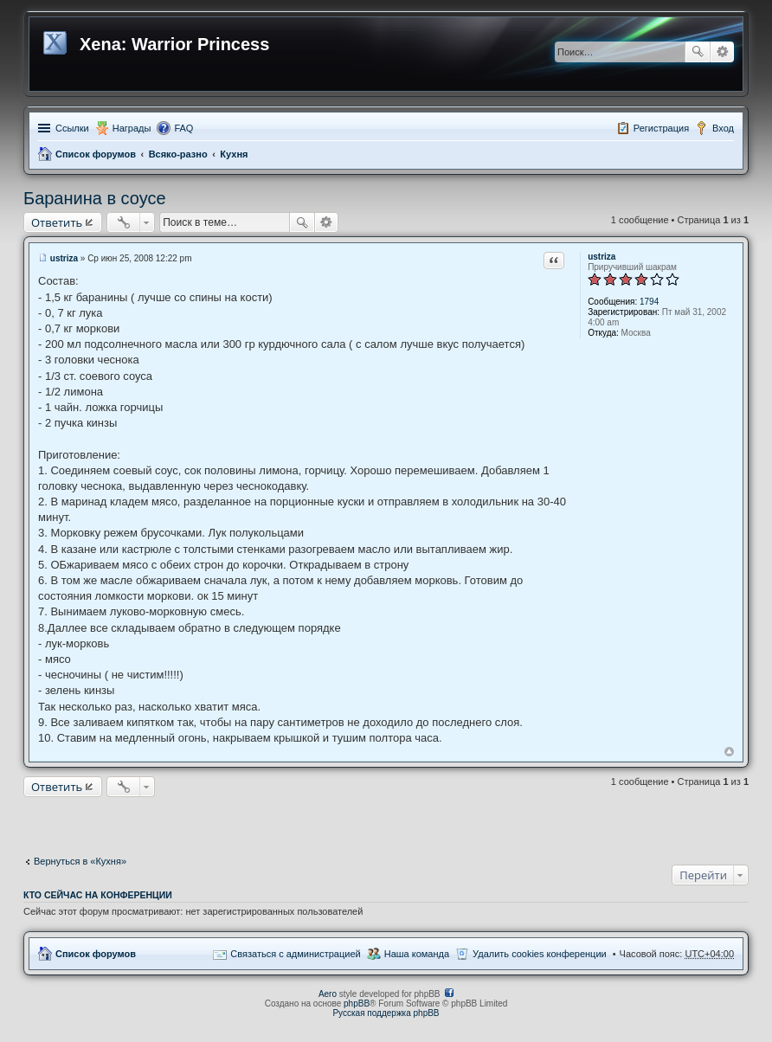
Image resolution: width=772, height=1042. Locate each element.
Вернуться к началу (729, 751)
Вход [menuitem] (723, 128)
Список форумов (95, 154)
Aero (327, 994)
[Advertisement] (386, 822)
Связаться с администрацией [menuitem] (295, 954)
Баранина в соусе (94, 198)
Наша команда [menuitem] (416, 954)
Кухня (234, 154)
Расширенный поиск (722, 52)
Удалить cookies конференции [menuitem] (540, 954)
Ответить (56, 222)
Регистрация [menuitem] (661, 128)
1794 (649, 301)
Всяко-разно (178, 154)
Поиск (698, 52)
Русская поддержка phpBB (385, 1013)
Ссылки (72, 128)
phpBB (357, 1003)
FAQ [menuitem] (183, 128)
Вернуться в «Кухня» (80, 861)
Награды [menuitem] (132, 128)
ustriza (601, 256)
